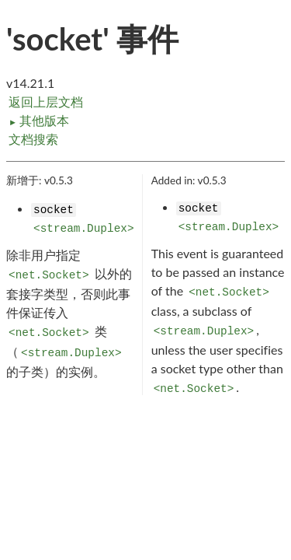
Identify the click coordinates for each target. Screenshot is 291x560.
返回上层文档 (46, 101)
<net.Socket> (49, 275)
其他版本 (39, 120)
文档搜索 (33, 138)
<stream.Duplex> (83, 228)
